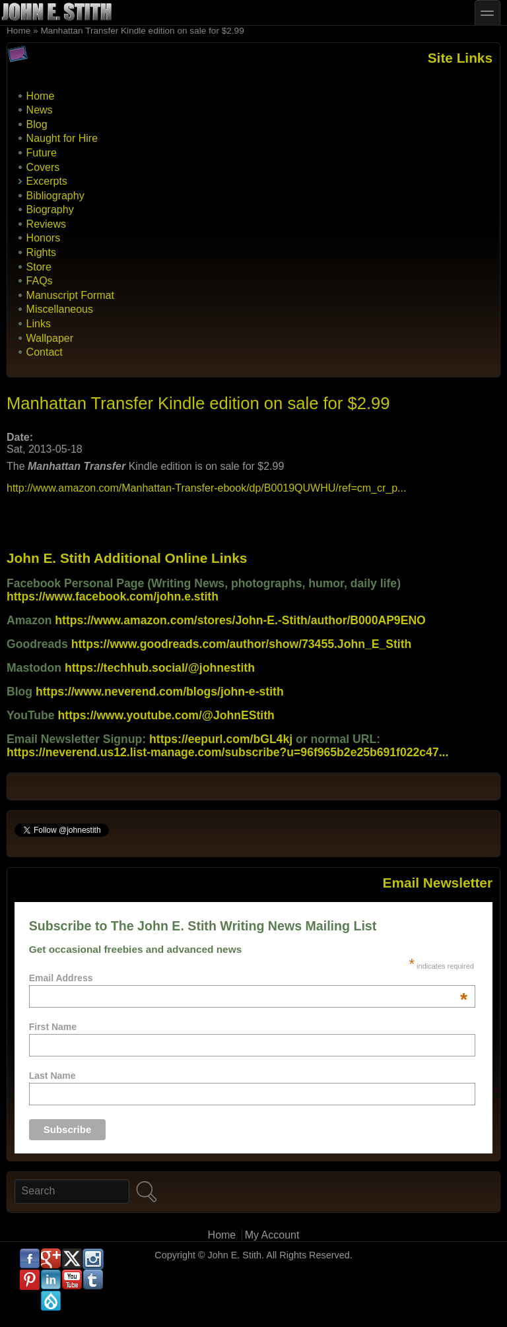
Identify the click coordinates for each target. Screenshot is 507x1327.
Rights (41, 252)
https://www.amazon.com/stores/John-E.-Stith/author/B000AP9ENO (240, 620)
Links (38, 323)
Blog (37, 124)
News (39, 109)
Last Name (52, 1075)
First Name (53, 1026)
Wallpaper (49, 338)
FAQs (39, 280)
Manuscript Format (70, 295)
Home (18, 31)
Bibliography (55, 195)
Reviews (46, 224)
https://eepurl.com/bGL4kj (220, 739)
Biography (50, 209)
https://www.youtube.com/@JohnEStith (166, 715)
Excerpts (46, 181)
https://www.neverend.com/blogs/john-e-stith (160, 691)
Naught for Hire (62, 138)
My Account (272, 1235)
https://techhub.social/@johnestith (160, 667)
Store (38, 267)
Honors (43, 237)
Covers (43, 167)
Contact (44, 352)
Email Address (248, 978)
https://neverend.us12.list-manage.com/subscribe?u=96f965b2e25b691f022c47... (227, 752)
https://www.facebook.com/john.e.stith (113, 596)
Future (41, 152)
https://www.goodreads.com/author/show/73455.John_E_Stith (241, 644)
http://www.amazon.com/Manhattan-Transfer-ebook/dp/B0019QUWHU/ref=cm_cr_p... (206, 488)
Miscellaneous (59, 309)
